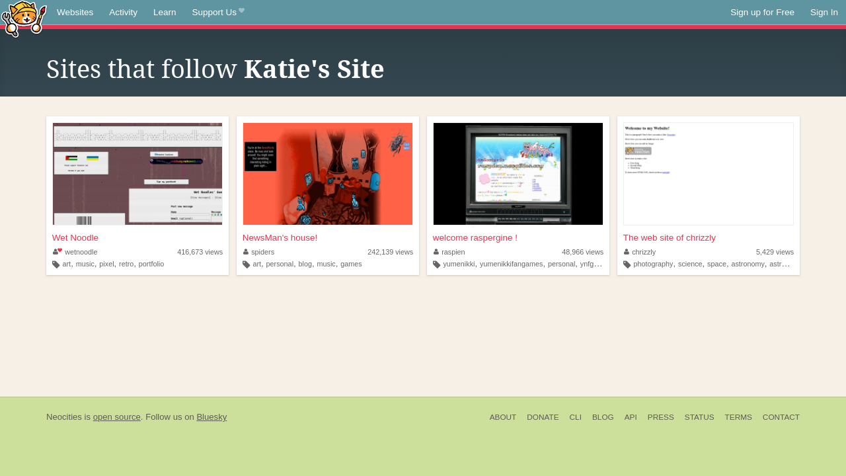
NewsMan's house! (280, 238)
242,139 (390, 252)
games (351, 264)
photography (653, 264)
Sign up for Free (762, 12)
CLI (576, 417)
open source (117, 417)
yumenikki (459, 264)
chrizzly (640, 252)
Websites (75, 12)
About (503, 417)
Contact (781, 417)
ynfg (587, 264)
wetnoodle (75, 252)
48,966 (582, 252)
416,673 (200, 252)
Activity (123, 12)
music (85, 264)
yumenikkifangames (511, 264)
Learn (164, 12)
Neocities (64, 417)
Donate (542, 417)
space (716, 264)
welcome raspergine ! (475, 238)
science (690, 264)
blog (305, 264)
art (67, 264)
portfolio (151, 264)
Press (661, 417)
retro (126, 264)
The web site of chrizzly (669, 238)
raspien (449, 252)
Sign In (824, 12)
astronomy (747, 264)
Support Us (218, 12)
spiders (258, 252)
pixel (106, 264)
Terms (738, 417)
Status (699, 417)
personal (279, 264)
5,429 (775, 252)
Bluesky (211, 417)
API (631, 417)
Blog (603, 417)
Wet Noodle (75, 238)
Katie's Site (314, 69)
